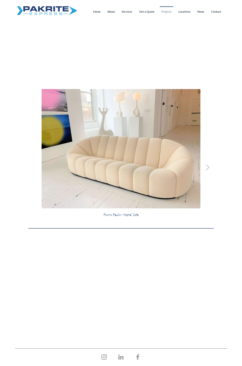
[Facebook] (137, 357)
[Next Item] (207, 167)
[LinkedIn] (121, 357)
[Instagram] (104, 357)
